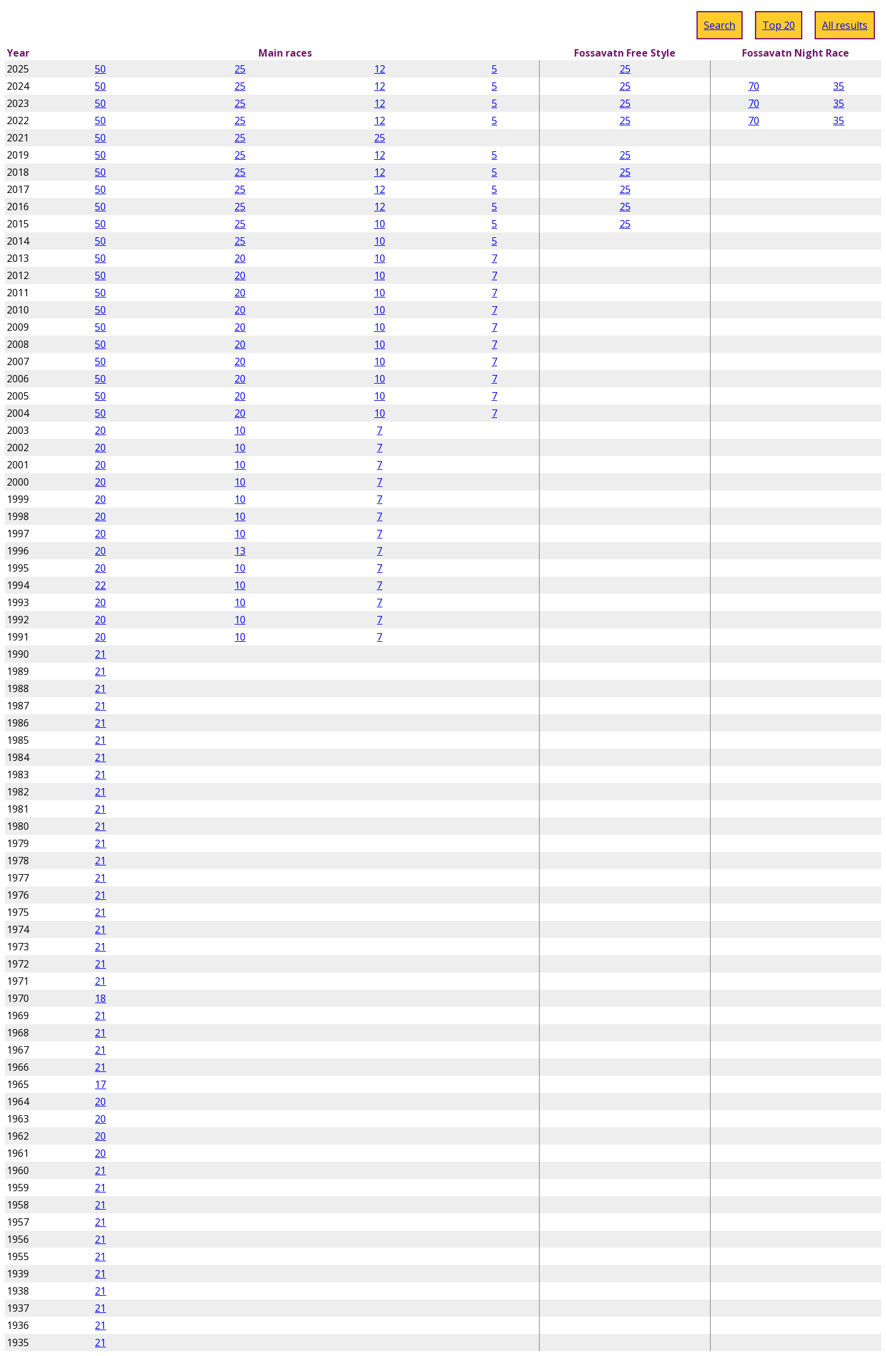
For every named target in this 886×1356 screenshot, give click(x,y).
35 (838, 86)
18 (100, 998)
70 (753, 86)
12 (379, 69)
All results (845, 25)
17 (100, 1084)
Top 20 (778, 25)
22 (100, 585)
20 (239, 258)
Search (719, 25)
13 (239, 551)
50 (100, 69)
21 (100, 654)
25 (239, 69)
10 (379, 224)
